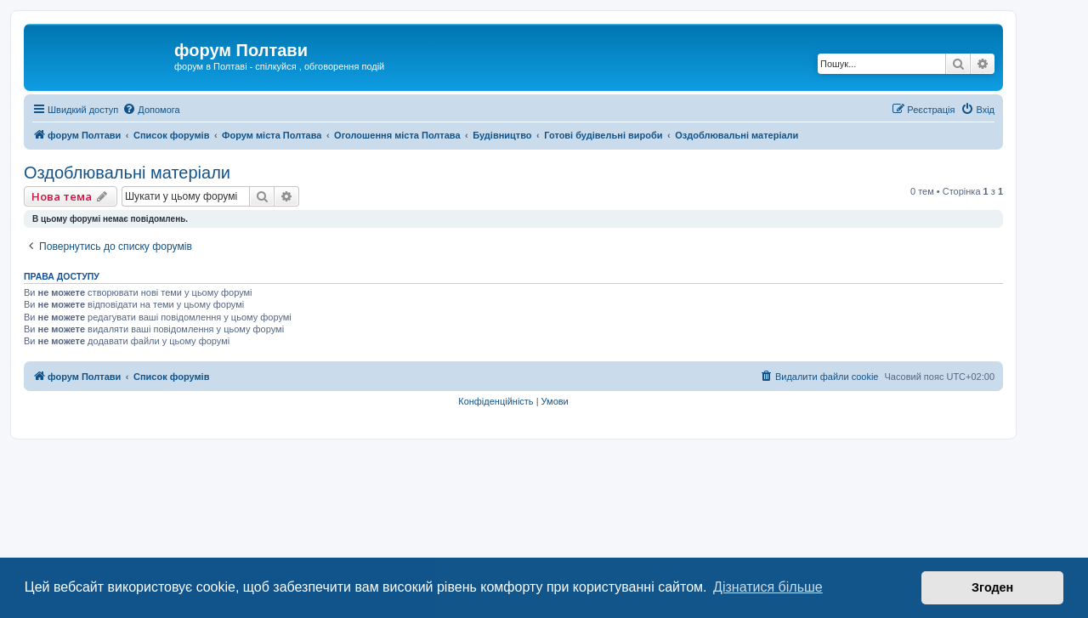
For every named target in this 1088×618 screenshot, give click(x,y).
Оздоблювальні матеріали (127, 172)
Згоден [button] (992, 587)
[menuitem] (150, 109)
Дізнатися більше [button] (768, 587)
